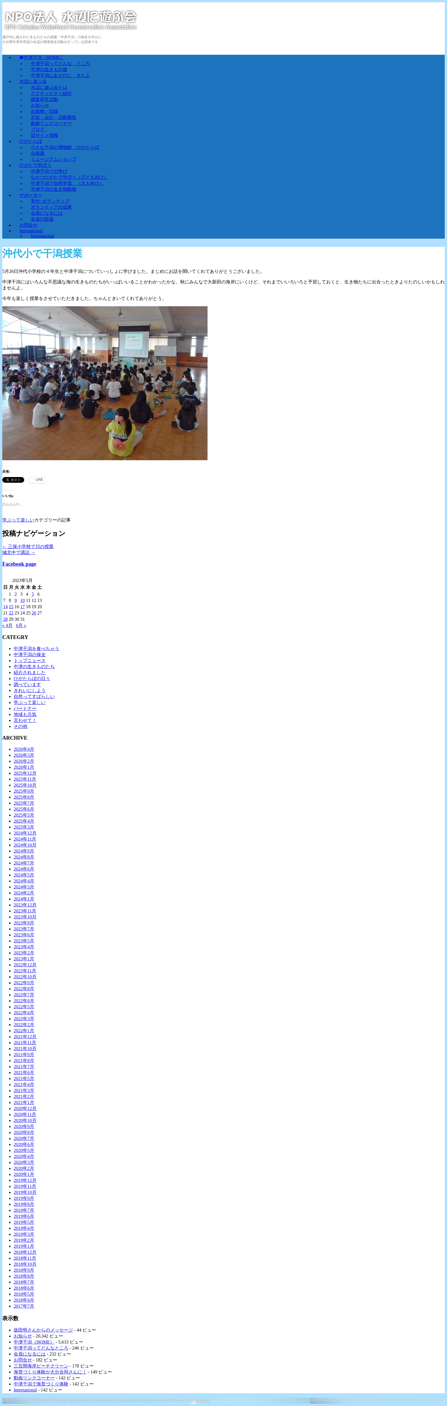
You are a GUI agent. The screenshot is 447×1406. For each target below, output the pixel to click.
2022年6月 (24, 1000)
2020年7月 (24, 1138)
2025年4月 (24, 821)
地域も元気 (25, 714)
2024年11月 (25, 839)
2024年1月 (24, 898)
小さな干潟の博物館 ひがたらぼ (65, 147)
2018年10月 (25, 1264)
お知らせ (23, 1336)
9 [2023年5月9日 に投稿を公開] (16, 600)
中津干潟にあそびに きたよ (60, 75)
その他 (20, 726)
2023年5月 (24, 940)
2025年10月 (25, 785)
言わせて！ (25, 720)
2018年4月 (24, 1300)
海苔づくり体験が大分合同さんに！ (50, 1372)
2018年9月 (24, 1270)
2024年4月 (24, 881)
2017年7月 (24, 1306)
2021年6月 (24, 1072)
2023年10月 (25, 916)
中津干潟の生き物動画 (53, 189)
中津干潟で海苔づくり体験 (41, 1383)
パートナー (25, 708)
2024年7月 (24, 863)
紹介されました (30, 672)
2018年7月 (24, 1282)
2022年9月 (24, 982)
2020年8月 (24, 1132)
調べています (27, 684)
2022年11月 (25, 970)
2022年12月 (25, 964)
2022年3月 (24, 1018)
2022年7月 (24, 994)
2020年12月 (25, 1108)
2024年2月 (24, 892)
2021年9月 (24, 1054)
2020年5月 (24, 1150)
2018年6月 (24, 1288)
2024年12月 (25, 833)
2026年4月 (24, 749)
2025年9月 (24, 791)
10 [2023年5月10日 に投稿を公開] (22, 600)
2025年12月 (25, 773)
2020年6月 (24, 1144)
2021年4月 (24, 1084)
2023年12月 (25, 904)
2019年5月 (24, 1222)
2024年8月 (24, 857)
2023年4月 (24, 946)
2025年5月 (24, 815)
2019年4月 (24, 1228)
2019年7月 (24, 1210)
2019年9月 (24, 1198)
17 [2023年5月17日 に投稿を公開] (22, 606)
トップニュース (30, 660)
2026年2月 (24, 761)
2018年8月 (24, 1276)
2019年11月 (25, 1186)
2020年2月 (24, 1168)
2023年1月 (24, 958)
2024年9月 (24, 851)
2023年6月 (24, 934)
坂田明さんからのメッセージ (43, 1330)
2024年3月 (24, 886)
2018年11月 (25, 1258)
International (42, 236)
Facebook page (19, 564)
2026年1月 (24, 767)
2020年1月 (24, 1174)
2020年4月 (24, 1156)
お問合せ (23, 1360)
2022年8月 (24, 988)
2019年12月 (25, 1180)
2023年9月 (24, 922)
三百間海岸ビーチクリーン (41, 1366)
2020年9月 (24, 1126)
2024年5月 (24, 875)
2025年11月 (25, 779)
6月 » (21, 625)
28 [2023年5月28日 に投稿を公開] (5, 619)
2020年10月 (25, 1120)
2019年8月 (24, 1204)
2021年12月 (25, 1036)
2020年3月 (24, 1162)
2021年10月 (25, 1048)
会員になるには (30, 1354)
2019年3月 (24, 1234)
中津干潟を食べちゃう (36, 648)
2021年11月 (25, 1042)
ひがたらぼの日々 (32, 678)
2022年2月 (24, 1024)
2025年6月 (24, 809)
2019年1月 (24, 1246)
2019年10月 (25, 1192)
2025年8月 (24, 797)
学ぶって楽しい (18, 520)
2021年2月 (24, 1096)
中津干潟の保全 (30, 654)
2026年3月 (24, 755)
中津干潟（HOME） (34, 1342)
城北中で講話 (18, 552)
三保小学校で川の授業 (28, 546)
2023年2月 (24, 952)
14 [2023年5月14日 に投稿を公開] (5, 606)
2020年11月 (25, 1114)
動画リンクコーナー (34, 1377)
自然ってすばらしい (34, 696)
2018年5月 (24, 1294)
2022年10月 (25, 976)
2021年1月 (24, 1102)
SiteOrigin (200, 1400)
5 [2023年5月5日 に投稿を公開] (33, 594)
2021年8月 (24, 1060)
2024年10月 (25, 845)
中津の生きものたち (34, 666)
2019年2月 (24, 1240)
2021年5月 (24, 1078)
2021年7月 (24, 1066)
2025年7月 (24, 803)
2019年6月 (24, 1216)
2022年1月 (24, 1030)
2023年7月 (24, 928)
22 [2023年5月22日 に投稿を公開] (11, 612)
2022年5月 (24, 1006)
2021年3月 (24, 1090)
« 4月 (7, 625)
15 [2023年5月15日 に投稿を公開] (11, 606)
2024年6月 (24, 869)
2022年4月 (24, 1012)
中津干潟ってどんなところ (41, 1348)
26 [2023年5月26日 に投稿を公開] (34, 612)
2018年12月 (25, 1252)
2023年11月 (25, 910)
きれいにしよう (30, 690)
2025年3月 (24, 827)
